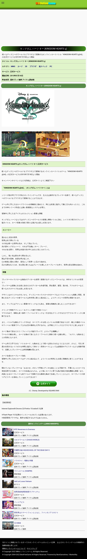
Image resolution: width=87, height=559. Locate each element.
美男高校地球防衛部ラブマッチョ (27, 492)
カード (20, 66)
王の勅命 (17, 523)
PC (51, 66)
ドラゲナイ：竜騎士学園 (23, 461)
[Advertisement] (43, 26)
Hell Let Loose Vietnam (23, 481)
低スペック (43, 66)
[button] (43, 383)
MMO (13, 66)
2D (26, 66)
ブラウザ (33, 66)
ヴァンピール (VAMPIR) (23, 471)
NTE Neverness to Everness (24, 429)
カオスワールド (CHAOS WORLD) (26, 440)
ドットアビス (19, 502)
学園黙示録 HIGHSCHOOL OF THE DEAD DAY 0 (32, 450)
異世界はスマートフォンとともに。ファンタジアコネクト (36, 513)
